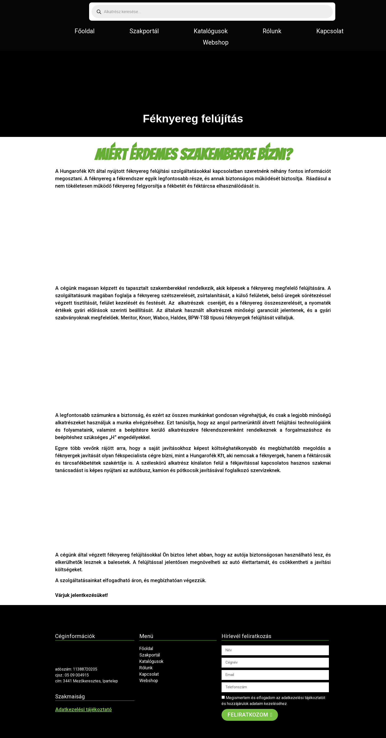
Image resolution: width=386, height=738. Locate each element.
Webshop (215, 42)
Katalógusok (211, 31)
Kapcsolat (329, 31)
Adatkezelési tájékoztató (83, 709)
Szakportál (144, 31)
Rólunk (272, 31)
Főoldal (85, 31)
